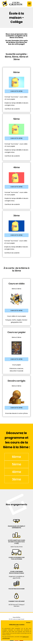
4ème (16, 472)
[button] (16, 91)
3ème (16, 479)
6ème (16, 457)
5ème (16, 464)
